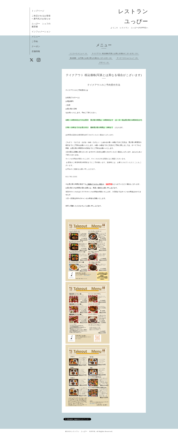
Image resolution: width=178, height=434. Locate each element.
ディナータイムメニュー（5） (128, 58)
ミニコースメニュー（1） (79, 53)
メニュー (36, 36)
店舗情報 (36, 51)
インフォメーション (41, 31)
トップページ (38, 11)
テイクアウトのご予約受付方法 (103, 84)
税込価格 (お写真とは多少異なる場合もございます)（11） (91, 58)
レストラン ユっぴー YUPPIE (83, 431)
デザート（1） (104, 62)
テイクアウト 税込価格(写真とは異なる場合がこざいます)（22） (115, 53)
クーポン (36, 46)
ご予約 (35, 41)
